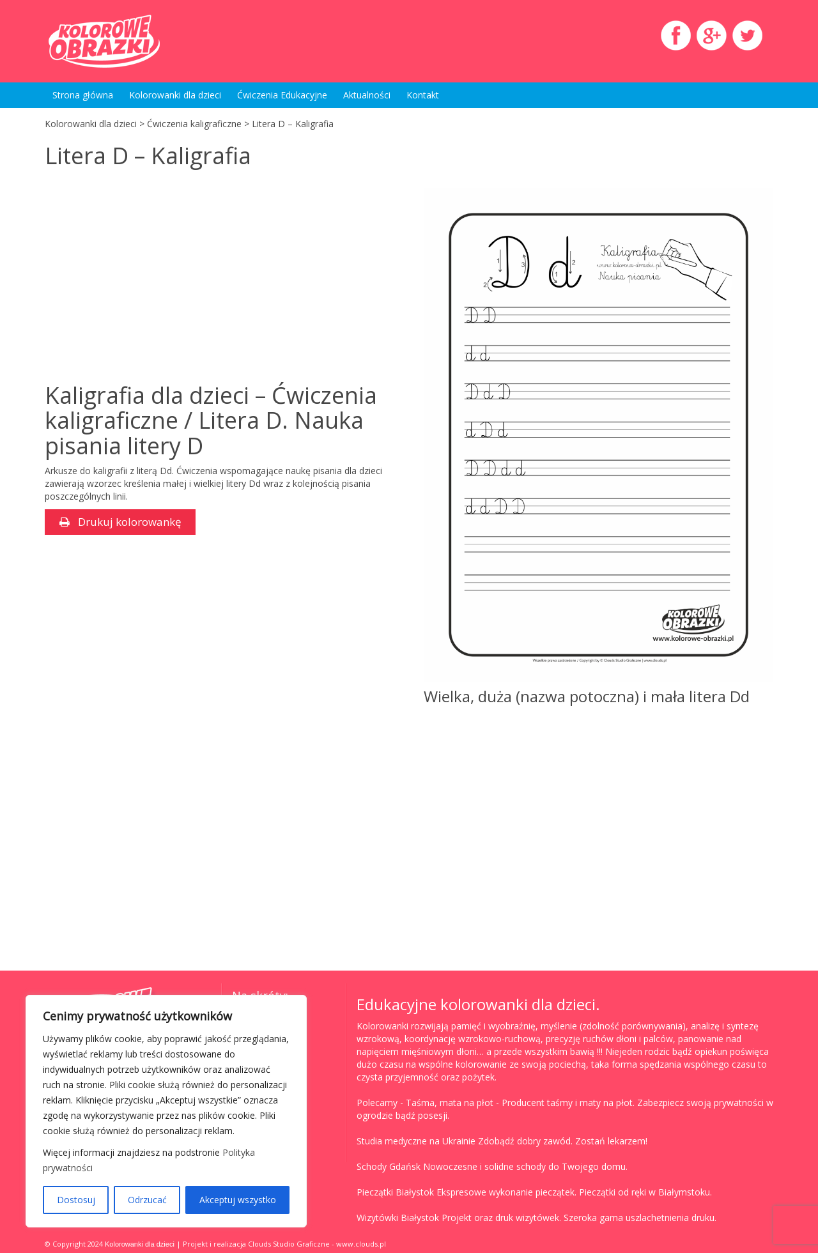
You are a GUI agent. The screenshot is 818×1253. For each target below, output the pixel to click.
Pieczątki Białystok (395, 1192)
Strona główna (82, 95)
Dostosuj (76, 1200)
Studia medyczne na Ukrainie (416, 1141)
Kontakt (422, 95)
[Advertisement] (152, 277)
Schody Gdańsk (389, 1166)
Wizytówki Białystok (398, 1217)
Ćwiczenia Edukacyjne (282, 95)
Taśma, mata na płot (449, 1102)
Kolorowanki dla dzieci (175, 95)
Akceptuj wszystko (237, 1200)
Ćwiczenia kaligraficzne (194, 124)
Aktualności (366, 95)
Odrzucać (147, 1200)
